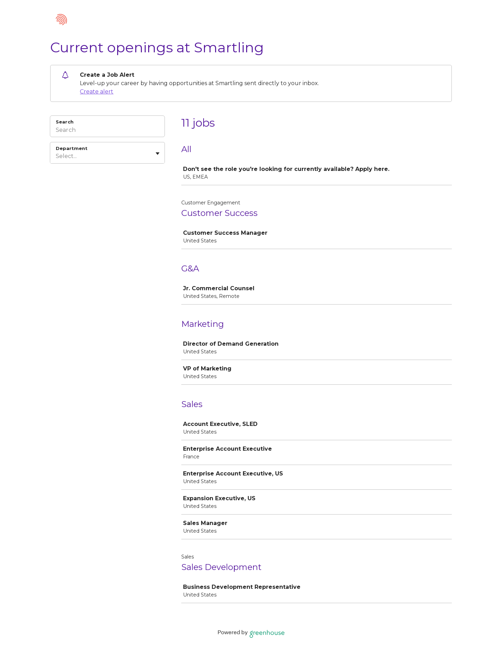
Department (72, 148)
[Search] (107, 131)
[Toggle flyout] (157, 153)
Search (65, 122)
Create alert (96, 91)
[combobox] (56, 156)
